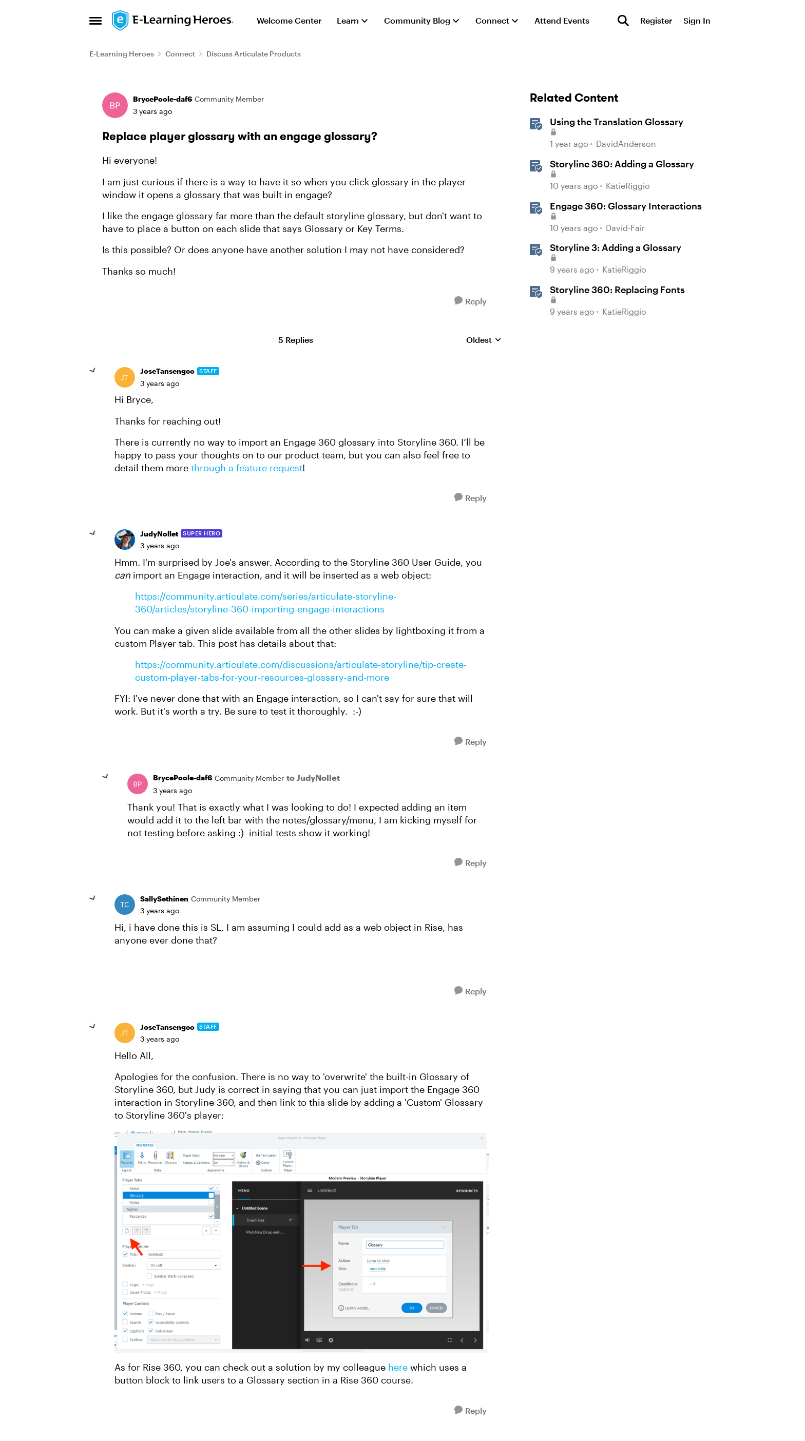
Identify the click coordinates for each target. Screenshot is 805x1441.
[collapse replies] (93, 370)
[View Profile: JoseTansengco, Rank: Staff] (124, 377)
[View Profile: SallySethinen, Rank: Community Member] (124, 904)
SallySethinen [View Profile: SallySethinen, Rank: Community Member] (164, 898)
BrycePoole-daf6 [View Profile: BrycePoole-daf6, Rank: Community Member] (162, 98)
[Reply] (470, 301)
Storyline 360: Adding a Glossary (622, 163)
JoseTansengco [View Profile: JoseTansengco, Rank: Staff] (167, 371)
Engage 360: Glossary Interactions (626, 206)
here (398, 1367)
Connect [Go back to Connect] (180, 53)
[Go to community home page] (173, 20)
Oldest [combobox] (484, 340)
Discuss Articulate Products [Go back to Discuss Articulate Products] (253, 53)
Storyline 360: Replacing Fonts (617, 289)
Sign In (697, 20)
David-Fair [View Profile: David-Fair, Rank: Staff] (625, 228)
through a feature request (246, 467)
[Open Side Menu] (95, 20)
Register (656, 20)
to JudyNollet (313, 777)
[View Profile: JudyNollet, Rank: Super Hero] (124, 539)
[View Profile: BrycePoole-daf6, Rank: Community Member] (115, 105)
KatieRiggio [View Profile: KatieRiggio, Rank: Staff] (628, 185)
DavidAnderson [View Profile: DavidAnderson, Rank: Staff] (626, 144)
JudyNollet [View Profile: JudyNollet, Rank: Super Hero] (159, 533)
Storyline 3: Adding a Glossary (615, 247)
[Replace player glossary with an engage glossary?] (159, 383)
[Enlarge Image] (301, 1241)
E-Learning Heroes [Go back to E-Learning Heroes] (121, 53)
